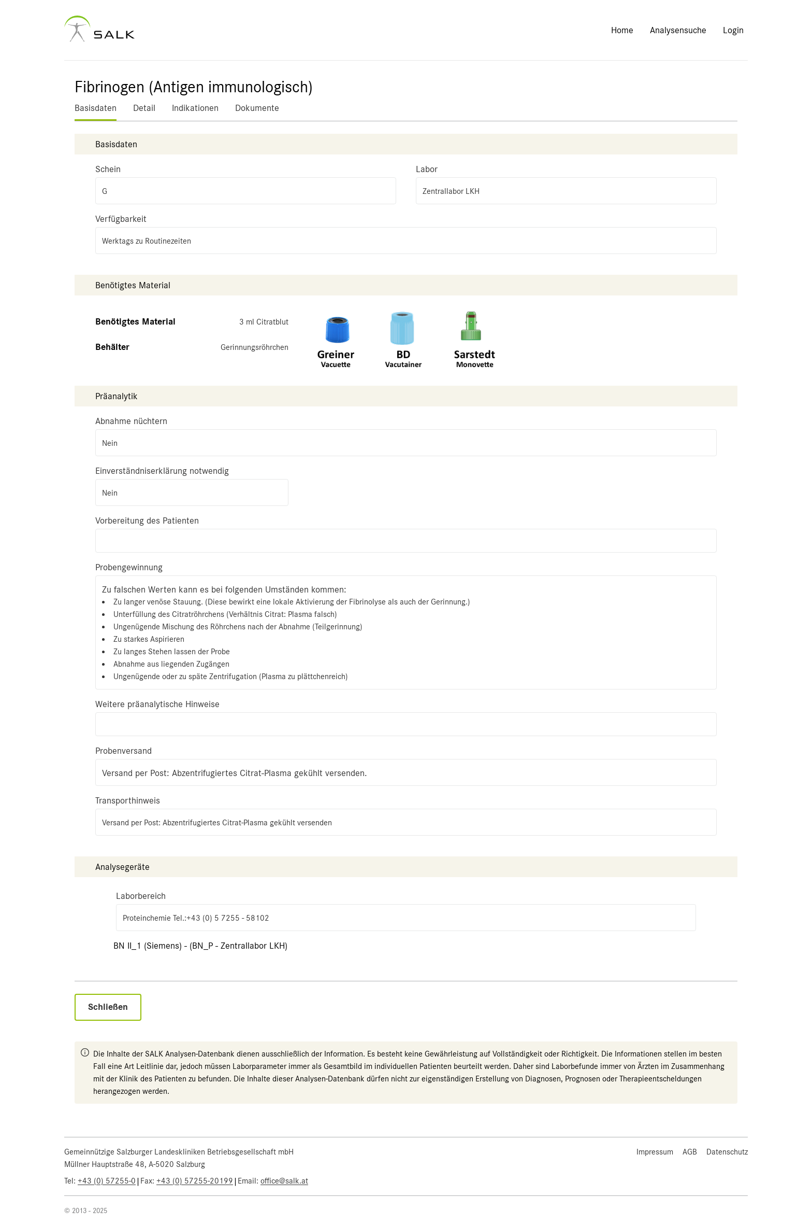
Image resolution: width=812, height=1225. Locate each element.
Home (622, 30)
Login (733, 30)
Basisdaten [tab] (96, 108)
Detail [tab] (144, 108)
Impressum (654, 1152)
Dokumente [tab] (257, 108)
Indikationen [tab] (195, 108)
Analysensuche (678, 30)
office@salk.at (284, 1181)
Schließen (108, 1007)
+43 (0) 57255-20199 (194, 1181)
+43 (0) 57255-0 (107, 1181)
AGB (690, 1152)
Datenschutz (727, 1152)
